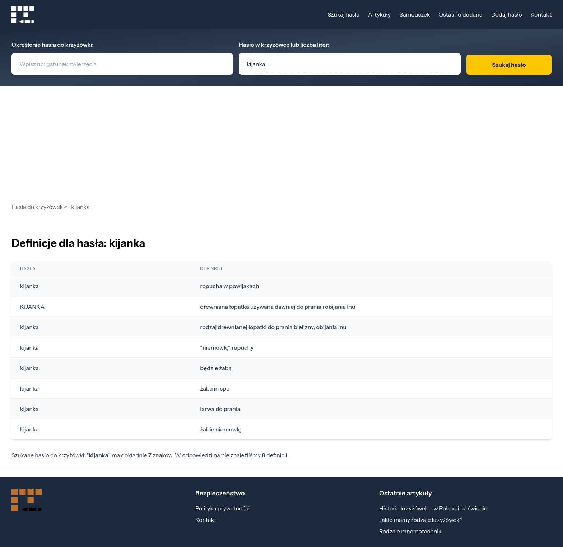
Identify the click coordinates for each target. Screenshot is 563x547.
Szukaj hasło (509, 64)
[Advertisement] (281, 148)
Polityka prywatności (222, 508)
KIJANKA (32, 306)
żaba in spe (214, 388)
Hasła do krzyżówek (37, 206)
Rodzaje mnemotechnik (410, 531)
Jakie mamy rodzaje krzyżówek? (421, 519)
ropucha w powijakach (229, 286)
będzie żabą (216, 367)
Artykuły (379, 14)
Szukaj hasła (343, 14)
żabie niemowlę (220, 429)
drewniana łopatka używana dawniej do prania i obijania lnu (277, 306)
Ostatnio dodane (460, 14)
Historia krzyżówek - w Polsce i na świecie (433, 508)
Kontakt (541, 14)
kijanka (29, 286)
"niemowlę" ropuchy (226, 347)
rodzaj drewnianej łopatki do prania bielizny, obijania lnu (273, 327)
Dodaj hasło (506, 14)
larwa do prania (220, 408)
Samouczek (414, 14)
